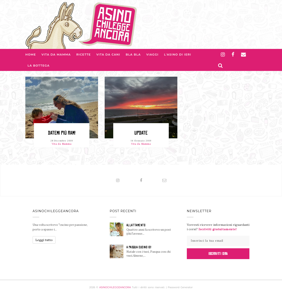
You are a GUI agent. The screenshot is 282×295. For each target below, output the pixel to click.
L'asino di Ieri (177, 54)
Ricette (83, 54)
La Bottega (39, 65)
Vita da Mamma (56, 54)
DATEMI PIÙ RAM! (61, 133)
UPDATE (141, 133)
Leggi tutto (44, 240)
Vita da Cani (108, 54)
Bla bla (133, 54)
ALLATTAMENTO (136, 225)
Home (30, 54)
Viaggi (152, 54)
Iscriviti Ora (218, 253)
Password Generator (180, 287)
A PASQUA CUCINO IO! (138, 247)
